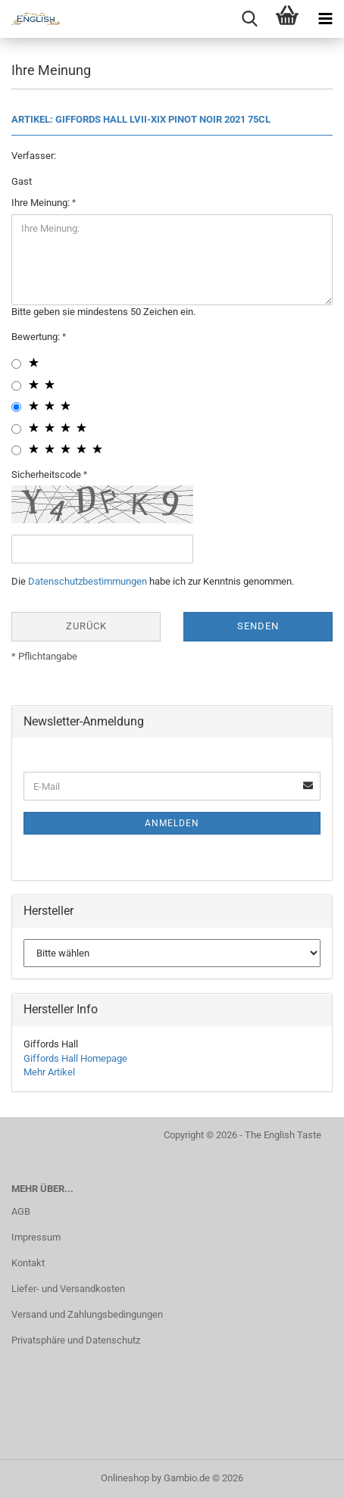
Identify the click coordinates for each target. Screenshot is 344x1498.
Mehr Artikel (49, 1072)
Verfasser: (33, 155)
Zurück (86, 626)
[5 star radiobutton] (16, 450)
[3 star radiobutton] (16, 407)
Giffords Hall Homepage (75, 1058)
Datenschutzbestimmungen (87, 581)
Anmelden (172, 823)
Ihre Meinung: (41, 202)
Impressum (36, 1237)
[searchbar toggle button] (249, 19)
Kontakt (28, 1263)
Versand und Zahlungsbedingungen (87, 1314)
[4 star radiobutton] (16, 429)
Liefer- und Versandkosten (68, 1288)
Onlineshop (125, 1478)
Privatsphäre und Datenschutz (75, 1340)
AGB (20, 1211)
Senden (258, 626)
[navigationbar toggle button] (325, 19)
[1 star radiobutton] (16, 364)
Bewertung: (36, 336)
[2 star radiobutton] (16, 386)
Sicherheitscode (47, 474)
